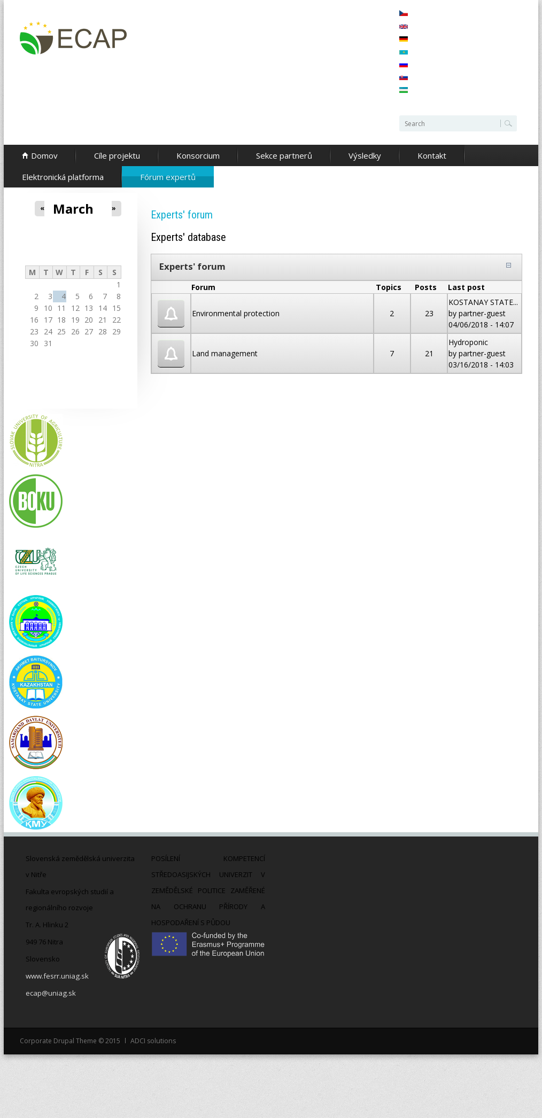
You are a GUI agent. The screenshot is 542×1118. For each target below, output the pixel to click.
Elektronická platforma (63, 176)
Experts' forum (192, 266)
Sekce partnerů (284, 155)
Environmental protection (236, 313)
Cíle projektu (117, 155)
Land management (225, 353)
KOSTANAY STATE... (483, 302)
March (73, 208)
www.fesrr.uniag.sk (57, 976)
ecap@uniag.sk (50, 993)
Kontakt (431, 155)
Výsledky (365, 155)
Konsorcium (198, 155)
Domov (44, 155)
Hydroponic (468, 342)
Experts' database (188, 237)
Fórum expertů (168, 176)
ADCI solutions (152, 1040)
